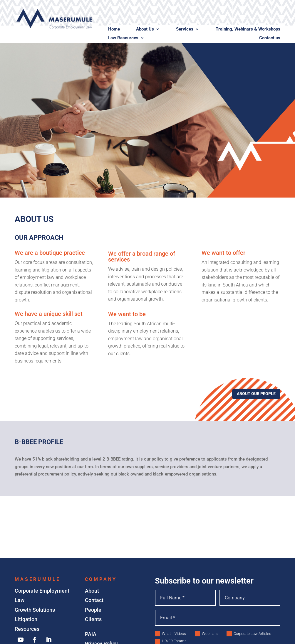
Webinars (206, 633)
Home (114, 29)
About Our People (256, 393)
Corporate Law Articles (249, 633)
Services (184, 29)
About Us (145, 29)
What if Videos (170, 633)
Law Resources (123, 38)
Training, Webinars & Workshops (248, 29)
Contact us (269, 38)
